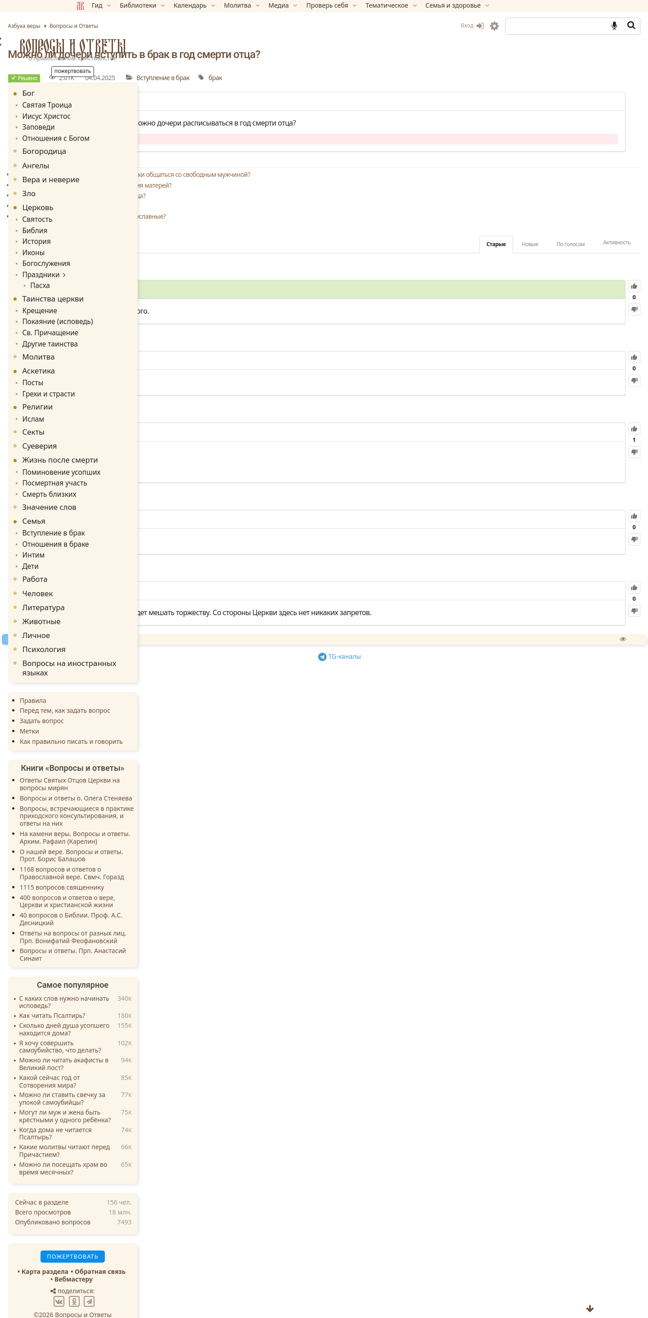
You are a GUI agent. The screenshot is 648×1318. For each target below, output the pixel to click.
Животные (105, 602)
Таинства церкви (117, 290)
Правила (97, 681)
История (99, 236)
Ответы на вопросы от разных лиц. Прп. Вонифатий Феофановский (137, 917)
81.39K (275, 432)
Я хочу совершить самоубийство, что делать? (124, 1027)
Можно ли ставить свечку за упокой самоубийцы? (126, 1079)
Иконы (96, 247)
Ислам (96, 405)
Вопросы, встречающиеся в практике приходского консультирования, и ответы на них (141, 797)
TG (416, 666)
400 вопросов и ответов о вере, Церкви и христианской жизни (131, 882)
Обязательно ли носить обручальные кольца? (295, 195)
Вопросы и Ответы (136, 46)
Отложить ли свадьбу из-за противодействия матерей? (308, 185)
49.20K (280, 361)
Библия (97, 226)
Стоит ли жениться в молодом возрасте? (288, 206)
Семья (97, 504)
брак (430, 77)
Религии (101, 393)
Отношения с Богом (117, 135)
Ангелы (99, 162)
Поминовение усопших (122, 458)
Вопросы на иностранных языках (133, 648)
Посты (96, 371)
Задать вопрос (106, 701)
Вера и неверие (115, 176)
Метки (93, 711)
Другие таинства (111, 332)
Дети (93, 547)
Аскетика (102, 359)
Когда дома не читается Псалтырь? (119, 1114)
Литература (107, 588)
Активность (553, 242)
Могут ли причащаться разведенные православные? (305, 216)
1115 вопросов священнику (126, 868)
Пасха (102, 277)
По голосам (506, 244)
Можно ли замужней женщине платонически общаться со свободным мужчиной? (347, 174)
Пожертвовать (245, 650)
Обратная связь (164, 1252)
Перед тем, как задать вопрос (129, 691)
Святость (100, 215)
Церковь (101, 204)
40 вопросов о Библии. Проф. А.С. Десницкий (135, 899)
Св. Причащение (111, 322)
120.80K (301, 520)
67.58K (303, 289)
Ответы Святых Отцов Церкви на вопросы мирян (134, 764)
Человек (101, 574)
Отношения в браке (116, 526)
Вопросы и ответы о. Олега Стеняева (140, 778)
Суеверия (103, 432)
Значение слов (113, 491)
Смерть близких (110, 478)
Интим (96, 537)
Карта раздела (109, 1252)
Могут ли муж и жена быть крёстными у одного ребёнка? (129, 1097)
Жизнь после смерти (124, 446)
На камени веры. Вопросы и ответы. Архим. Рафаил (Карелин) (139, 818)
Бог (92, 93)
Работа (99, 559)
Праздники (103, 267)
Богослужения (108, 257)
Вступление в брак (378, 77)
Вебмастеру (137, 1259)
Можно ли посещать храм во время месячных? (127, 1149)
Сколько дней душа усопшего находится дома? (128, 1010)
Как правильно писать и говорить (135, 722)
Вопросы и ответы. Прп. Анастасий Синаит (137, 935)
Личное (100, 616)
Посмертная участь (115, 467)
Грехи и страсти (110, 381)
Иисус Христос (108, 115)
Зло (93, 190)
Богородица (108, 148)
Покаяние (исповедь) (118, 312)
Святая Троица (108, 104)
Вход (407, 25)
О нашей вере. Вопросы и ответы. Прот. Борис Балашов (135, 836)
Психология (108, 630)
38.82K (286, 591)
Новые (466, 244)
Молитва (102, 345)
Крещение (102, 301)
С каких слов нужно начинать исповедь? (128, 983)
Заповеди (101, 125)
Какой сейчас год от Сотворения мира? (113, 1062)
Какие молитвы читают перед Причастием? (128, 1131)
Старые (431, 244)
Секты (97, 418)
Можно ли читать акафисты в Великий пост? (128, 1045)
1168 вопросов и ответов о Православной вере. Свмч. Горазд (136, 854)
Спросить (293, 650)
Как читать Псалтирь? (116, 996)
